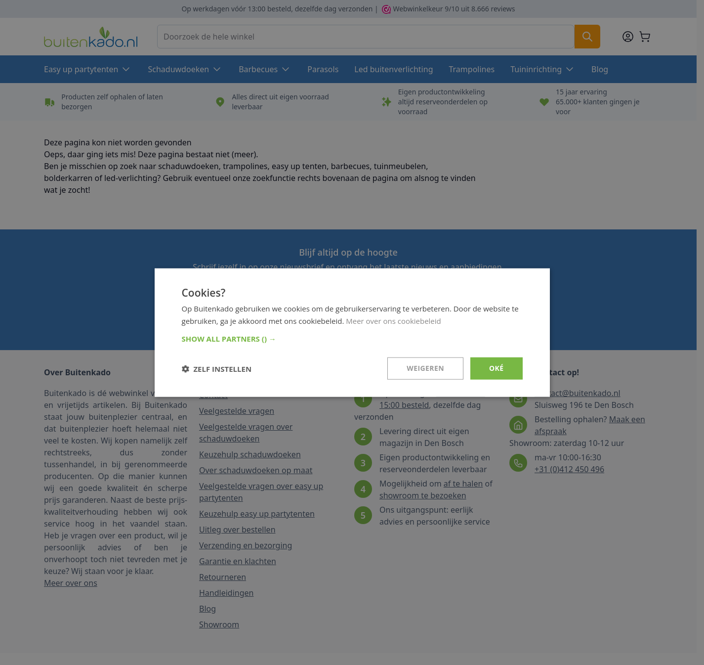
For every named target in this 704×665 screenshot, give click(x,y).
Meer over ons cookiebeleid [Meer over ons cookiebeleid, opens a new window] (393, 320)
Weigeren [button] (425, 368)
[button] (352, 338)
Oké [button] (496, 368)
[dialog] (352, 332)
